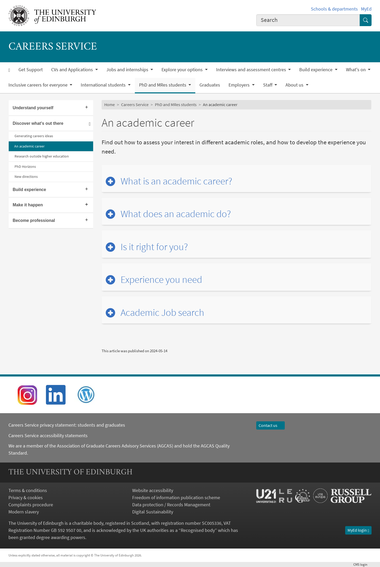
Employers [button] (240, 85)
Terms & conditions (27, 490)
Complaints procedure (30, 505)
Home (109, 104)
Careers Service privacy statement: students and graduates (67, 425)
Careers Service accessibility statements (48, 435)
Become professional (34, 220)
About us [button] (295, 85)
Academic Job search (162, 312)
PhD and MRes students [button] (163, 85)
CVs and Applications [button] (72, 70)
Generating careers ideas (34, 136)
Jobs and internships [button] (127, 70)
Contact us (270, 425)
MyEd (366, 9)
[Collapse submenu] (90, 123)
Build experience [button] (316, 70)
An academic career (29, 146)
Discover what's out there (38, 123)
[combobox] (308, 20)
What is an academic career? (176, 181)
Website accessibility (152, 490)
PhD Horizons (25, 166)
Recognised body (198, 530)
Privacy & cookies (25, 497)
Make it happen (28, 205)
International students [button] (104, 85)
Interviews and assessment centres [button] (251, 70)
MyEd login (358, 530)
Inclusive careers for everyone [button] (38, 85)
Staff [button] (268, 85)
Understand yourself (33, 108)
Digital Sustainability (152, 512)
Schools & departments (334, 9)
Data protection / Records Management (171, 505)
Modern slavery (23, 512)
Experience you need (161, 279)
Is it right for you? (154, 247)
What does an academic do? (176, 214)
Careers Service (135, 104)
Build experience (29, 189)
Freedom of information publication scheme (176, 497)
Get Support (30, 70)
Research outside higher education (42, 156)
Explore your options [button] (183, 70)
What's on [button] (356, 70)
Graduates (210, 85)
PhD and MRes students (176, 104)
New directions (26, 176)
